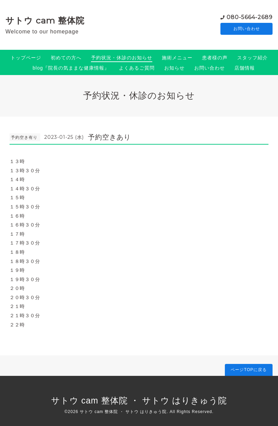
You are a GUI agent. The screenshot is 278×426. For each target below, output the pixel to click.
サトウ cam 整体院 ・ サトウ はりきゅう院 (139, 400)
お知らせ (174, 68)
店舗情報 (244, 68)
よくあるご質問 (137, 68)
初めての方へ (66, 57)
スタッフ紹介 (252, 57)
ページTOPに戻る (248, 369)
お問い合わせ (246, 29)
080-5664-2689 (250, 17)
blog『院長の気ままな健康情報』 (71, 68)
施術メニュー (177, 57)
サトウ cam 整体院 (44, 20)
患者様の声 (215, 57)
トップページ (26, 57)
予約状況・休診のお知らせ (121, 57)
